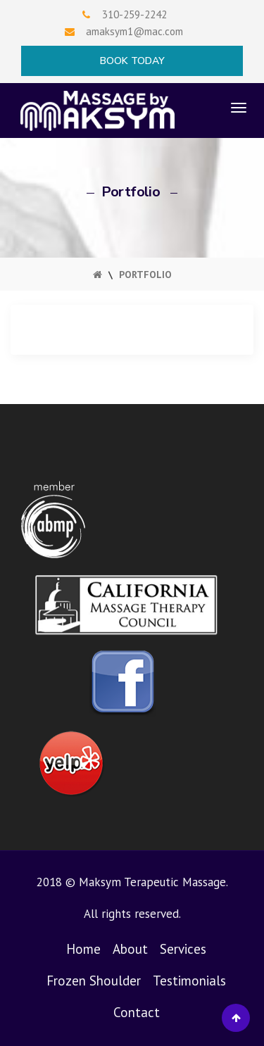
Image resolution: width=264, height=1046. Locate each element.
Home (83, 948)
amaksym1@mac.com (134, 31)
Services (183, 948)
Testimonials (189, 980)
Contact (136, 1012)
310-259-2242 (134, 14)
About (130, 948)
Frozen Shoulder (93, 980)
